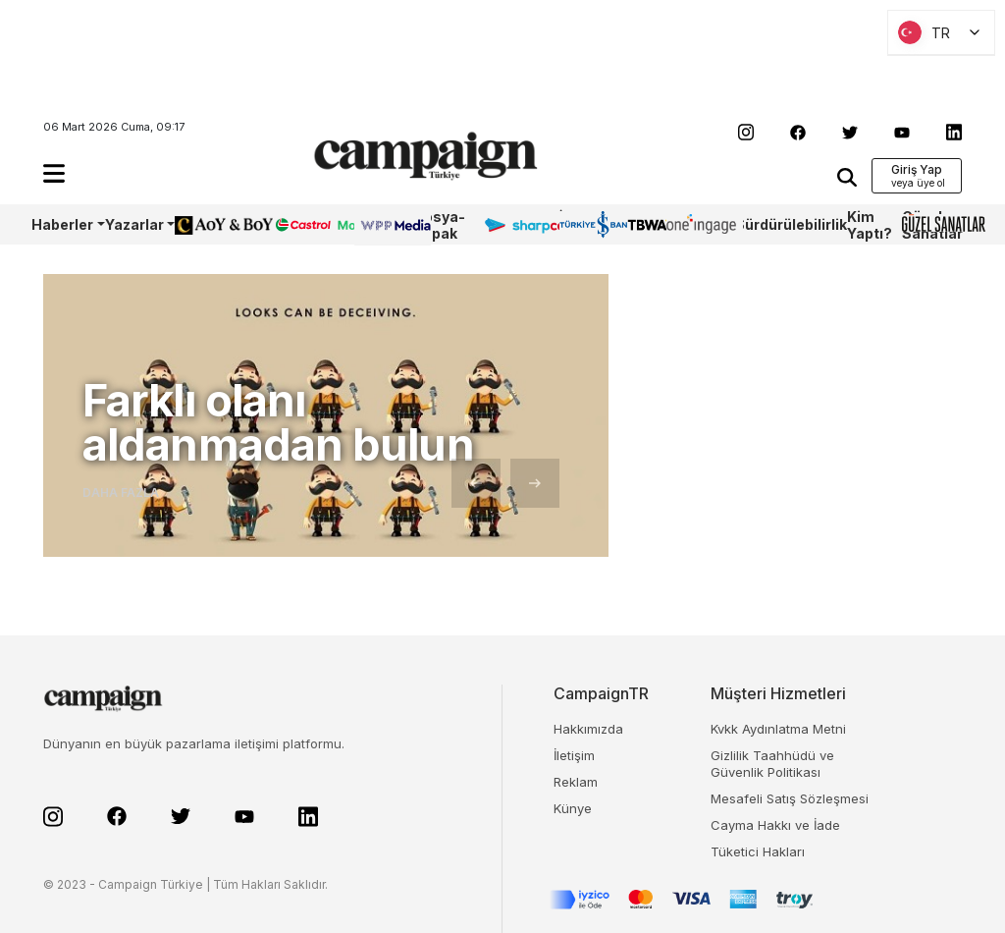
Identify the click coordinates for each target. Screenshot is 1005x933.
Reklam (576, 782)
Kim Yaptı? (869, 225)
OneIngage (700, 224)
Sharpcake (521, 224)
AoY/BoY (204, 224)
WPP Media (375, 225)
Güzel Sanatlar (932, 225)
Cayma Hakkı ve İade (775, 825)
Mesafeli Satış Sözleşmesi (790, 798)
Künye (573, 808)
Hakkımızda (588, 729)
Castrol (299, 224)
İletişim (574, 755)
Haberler (62, 224)
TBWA (646, 224)
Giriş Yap (916, 169)
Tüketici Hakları (758, 851)
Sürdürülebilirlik (791, 224)
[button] (54, 173)
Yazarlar (134, 224)
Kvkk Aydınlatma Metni (778, 729)
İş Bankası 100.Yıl (586, 224)
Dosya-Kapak (439, 225)
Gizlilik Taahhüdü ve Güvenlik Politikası (772, 763)
